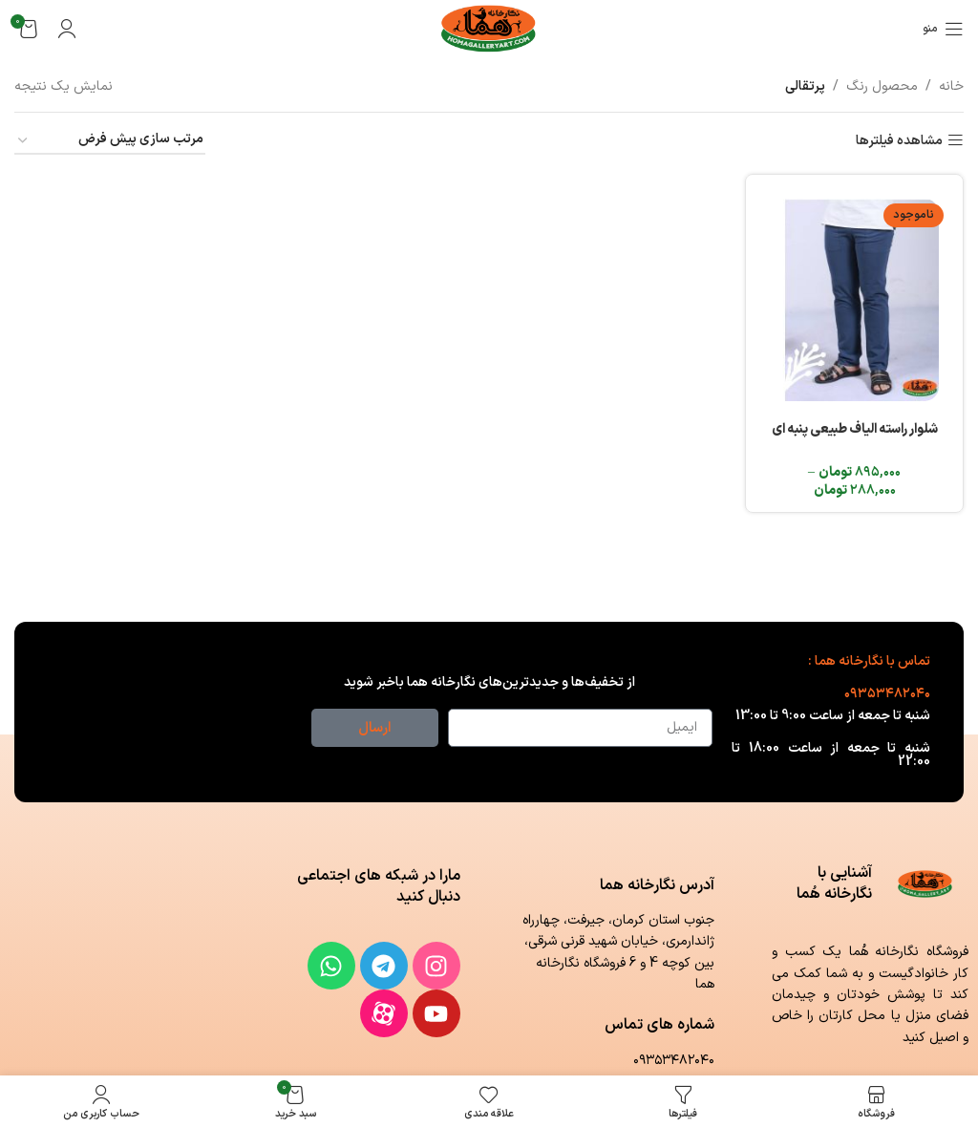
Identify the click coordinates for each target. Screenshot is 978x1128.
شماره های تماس (659, 1024)
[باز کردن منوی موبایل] (943, 29)
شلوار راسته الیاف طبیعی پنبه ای (856, 425)
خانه (951, 86)
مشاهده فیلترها (899, 141)
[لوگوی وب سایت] (489, 28)
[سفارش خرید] (109, 141)
